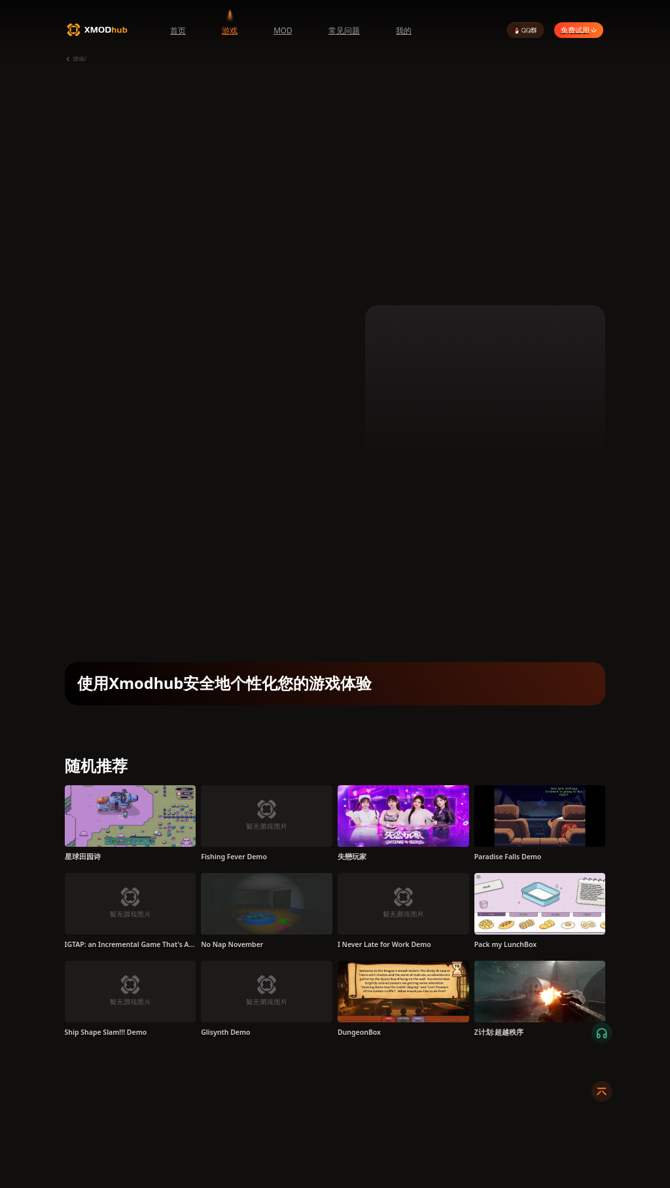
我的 (404, 30)
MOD (282, 30)
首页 (178, 30)
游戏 (230, 30)
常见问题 (344, 30)
